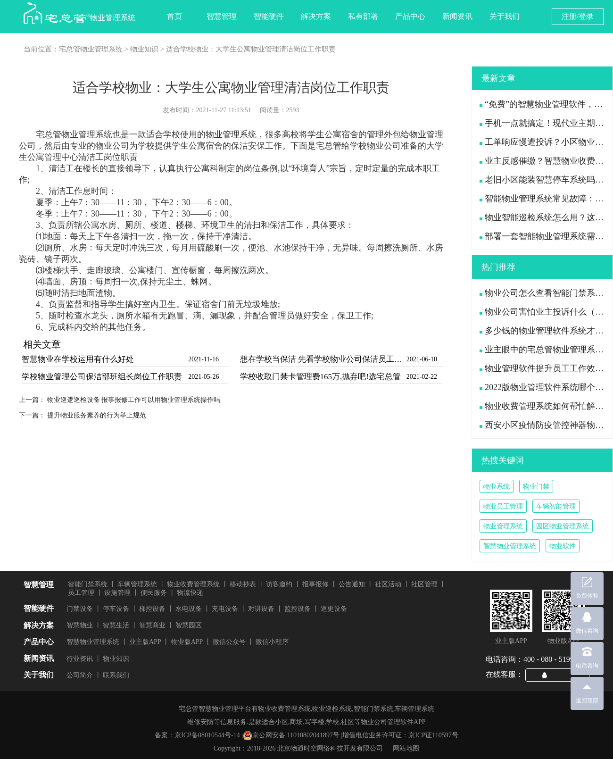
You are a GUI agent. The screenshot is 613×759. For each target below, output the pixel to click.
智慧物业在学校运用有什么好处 (78, 359)
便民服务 (154, 592)
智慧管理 (222, 16)
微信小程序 (272, 641)
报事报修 (315, 584)
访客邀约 (279, 584)
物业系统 (496, 486)
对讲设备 (261, 608)
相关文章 (42, 344)
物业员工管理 (503, 506)
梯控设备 (152, 608)
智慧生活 (116, 625)
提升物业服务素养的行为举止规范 (96, 415)
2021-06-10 (421, 359)
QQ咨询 (561, 674)
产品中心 (410, 16)
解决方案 (316, 16)
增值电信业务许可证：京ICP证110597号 (400, 735)
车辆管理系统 (137, 584)
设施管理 (117, 592)
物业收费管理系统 (193, 584)
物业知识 (144, 49)
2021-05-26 (203, 376)
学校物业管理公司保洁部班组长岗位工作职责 (102, 376)
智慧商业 (152, 625)
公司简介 (79, 675)
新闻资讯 (457, 16)
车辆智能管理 (556, 506)
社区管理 (424, 584)
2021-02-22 (421, 376)
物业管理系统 (503, 526)
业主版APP (145, 641)
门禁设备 (79, 608)
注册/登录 (578, 16)
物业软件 (562, 546)
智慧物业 (79, 625)
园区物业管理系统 (562, 526)
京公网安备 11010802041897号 (291, 735)
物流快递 (190, 592)
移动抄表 (243, 584)
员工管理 (81, 592)
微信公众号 (229, 641)
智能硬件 (269, 16)
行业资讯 (79, 658)
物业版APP (187, 641)
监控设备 (297, 608)
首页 (174, 16)
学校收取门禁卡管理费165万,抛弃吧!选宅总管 (320, 376)
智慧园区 (188, 625)
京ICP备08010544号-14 (207, 735)
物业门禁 (536, 486)
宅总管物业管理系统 (91, 49)
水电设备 (188, 608)
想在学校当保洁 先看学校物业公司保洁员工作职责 (322, 359)
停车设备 (116, 608)
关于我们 (504, 16)
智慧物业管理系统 (509, 546)
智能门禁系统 (88, 584)
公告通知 (352, 584)
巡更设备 (334, 608)
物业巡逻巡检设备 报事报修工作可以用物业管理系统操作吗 (134, 399)
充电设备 (225, 608)
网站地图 (406, 748)
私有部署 (363, 16)
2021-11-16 (203, 359)
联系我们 (116, 675)
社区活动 (388, 584)
